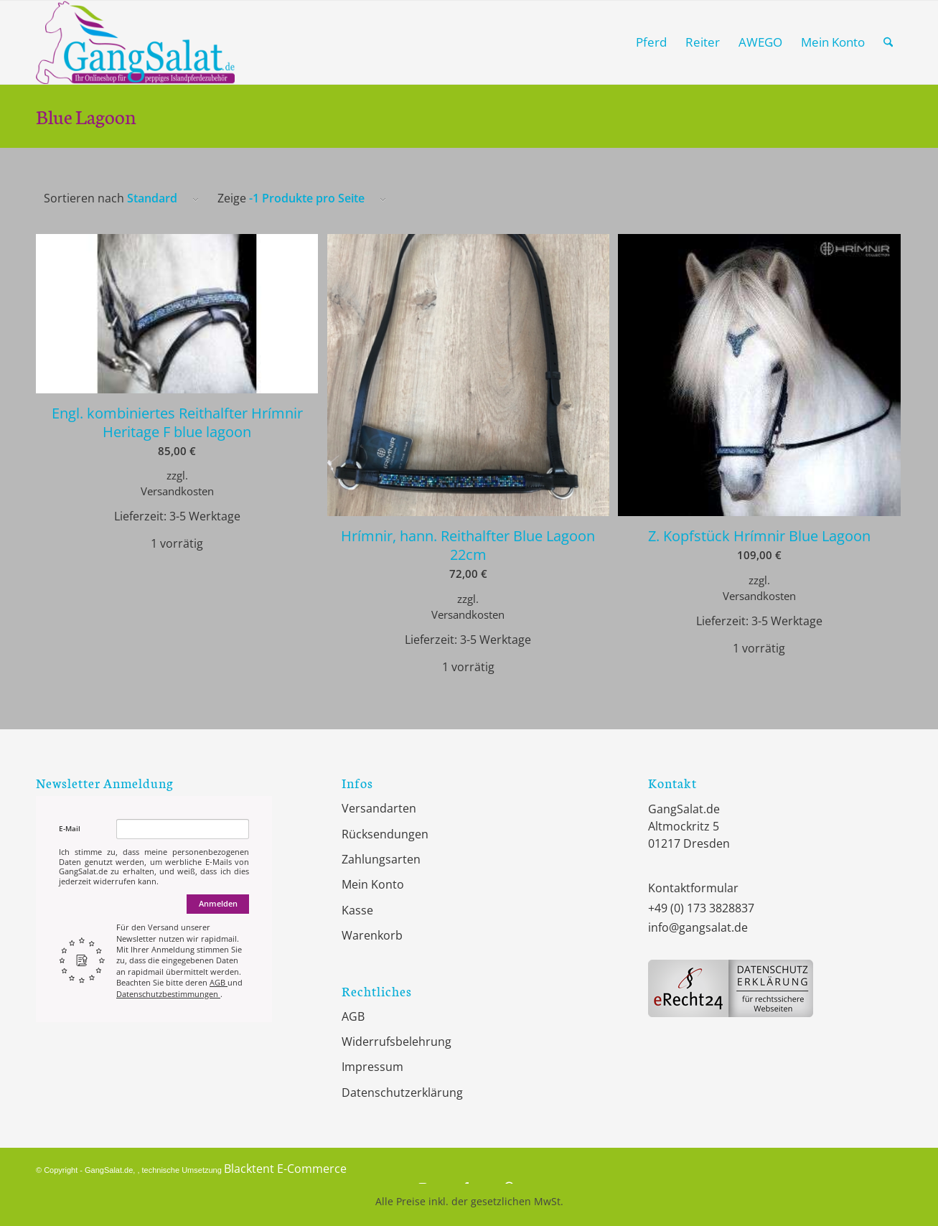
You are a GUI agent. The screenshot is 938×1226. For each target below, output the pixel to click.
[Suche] (888, 42)
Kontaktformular (693, 888)
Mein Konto (373, 884)
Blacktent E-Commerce (285, 1168)
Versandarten (379, 808)
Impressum (372, 1067)
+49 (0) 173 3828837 (701, 908)
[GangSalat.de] (135, 42)
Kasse (357, 910)
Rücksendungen (385, 834)
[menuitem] (651, 42)
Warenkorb (372, 935)
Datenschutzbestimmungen (168, 993)
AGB (219, 982)
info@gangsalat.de (698, 927)
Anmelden (218, 903)
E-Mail (69, 828)
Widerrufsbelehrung (396, 1041)
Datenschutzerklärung (402, 1092)
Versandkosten (177, 491)
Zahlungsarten (381, 859)
